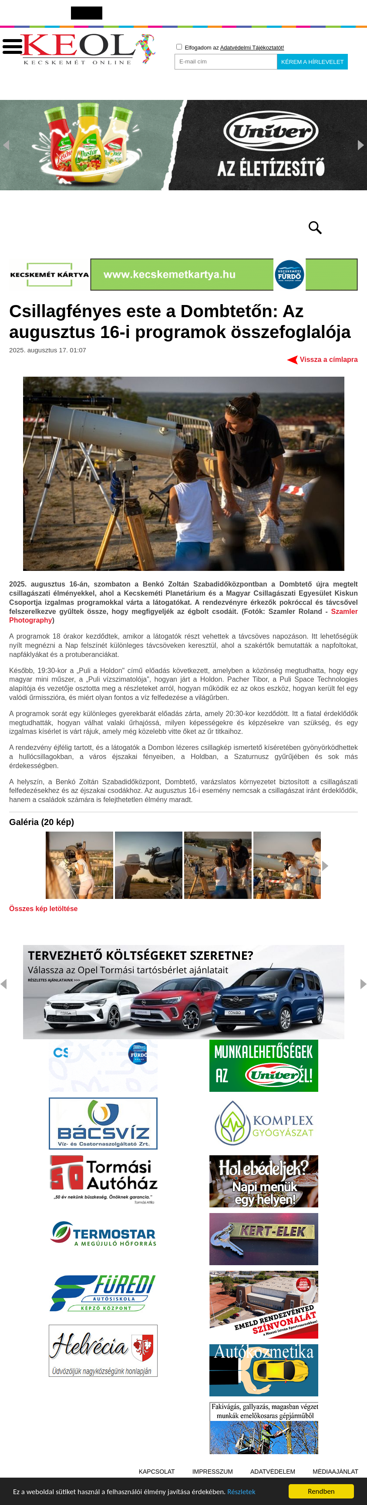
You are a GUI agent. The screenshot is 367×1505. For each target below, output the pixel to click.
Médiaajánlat (335, 1471)
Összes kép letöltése (43, 908)
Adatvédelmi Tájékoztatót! (252, 47)
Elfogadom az (230, 47)
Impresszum (212, 1471)
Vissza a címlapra (329, 359)
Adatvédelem (272, 1471)
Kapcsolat (157, 1471)
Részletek (241, 1493)
